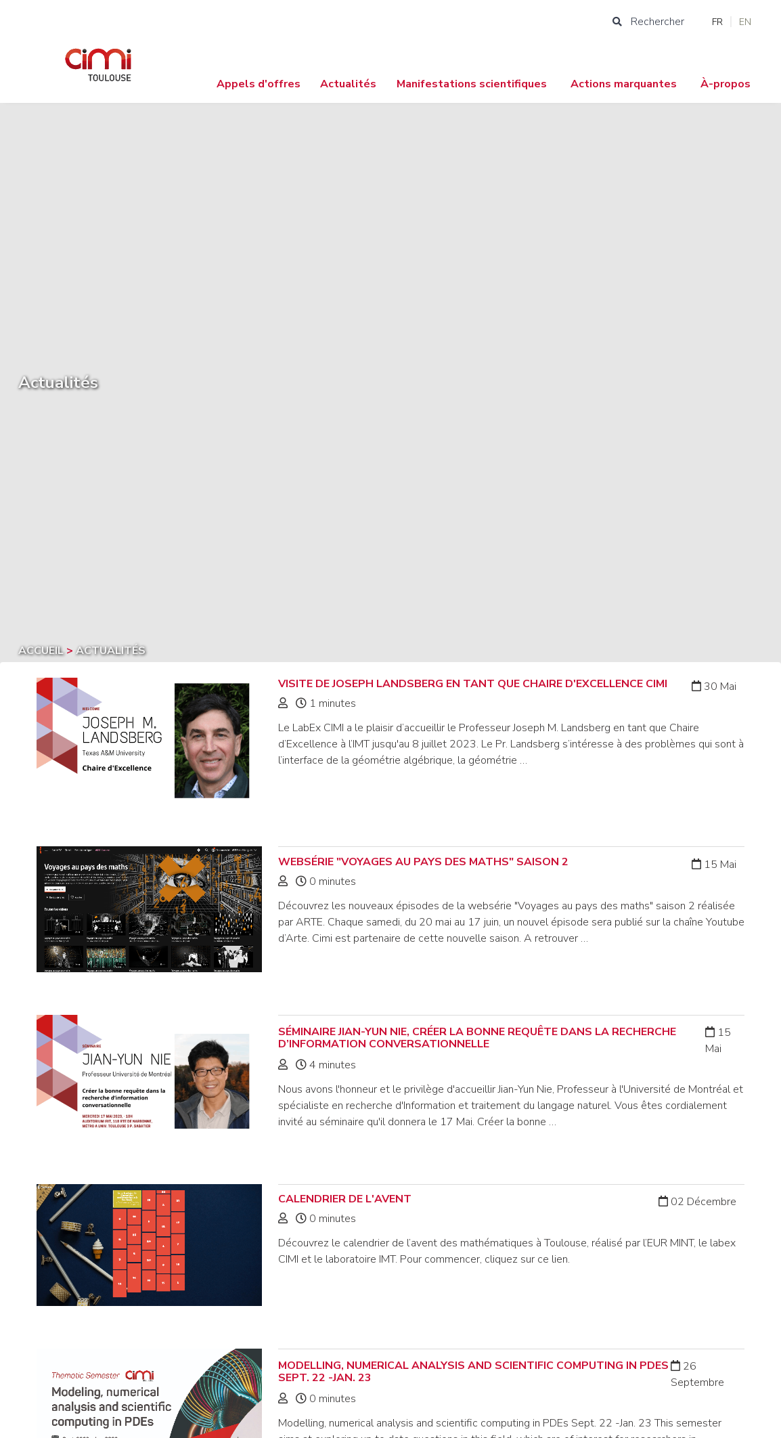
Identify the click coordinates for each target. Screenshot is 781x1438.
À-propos (725, 84)
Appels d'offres (258, 84)
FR (717, 22)
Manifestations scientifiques (472, 84)
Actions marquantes (624, 84)
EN (745, 22)
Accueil (42, 650)
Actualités (348, 84)
